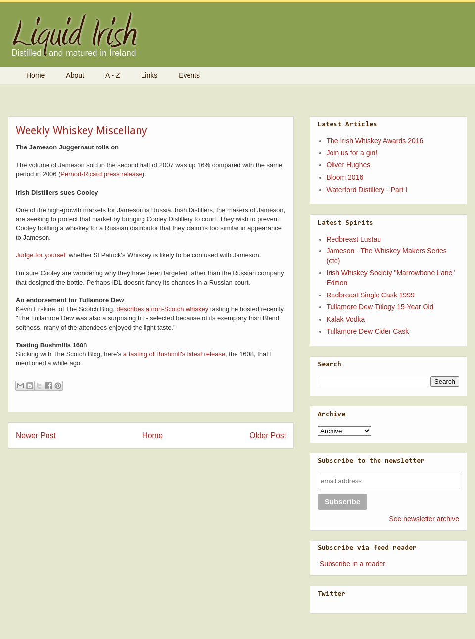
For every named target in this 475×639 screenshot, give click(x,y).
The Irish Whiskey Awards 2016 (375, 141)
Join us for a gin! (352, 153)
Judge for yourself (41, 255)
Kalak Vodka (346, 319)
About (75, 75)
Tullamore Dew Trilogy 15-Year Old (380, 307)
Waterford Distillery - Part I (367, 190)
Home (35, 75)
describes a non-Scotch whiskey (163, 309)
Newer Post (36, 435)
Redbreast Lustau (354, 239)
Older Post (267, 435)
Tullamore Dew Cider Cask (368, 331)
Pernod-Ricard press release (101, 174)
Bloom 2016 (345, 177)
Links (150, 75)
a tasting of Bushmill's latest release (174, 354)
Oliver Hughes (349, 165)
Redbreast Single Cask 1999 (371, 295)
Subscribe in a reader (352, 564)
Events (189, 75)
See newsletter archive (424, 519)
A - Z (112, 75)
